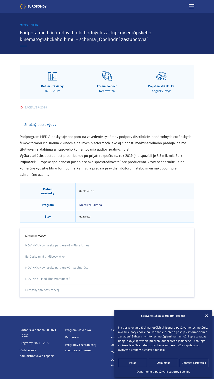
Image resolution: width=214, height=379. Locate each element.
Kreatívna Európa (90, 204)
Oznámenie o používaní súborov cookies (163, 371)
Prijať (132, 362)
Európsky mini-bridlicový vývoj (45, 256)
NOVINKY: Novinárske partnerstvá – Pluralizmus (57, 245)
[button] (206, 316)
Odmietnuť (163, 362)
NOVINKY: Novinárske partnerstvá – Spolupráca (56, 267)
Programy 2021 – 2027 (35, 343)
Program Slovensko (78, 330)
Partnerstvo (72, 337)
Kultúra (24, 24)
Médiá (34, 24)
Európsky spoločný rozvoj (42, 289)
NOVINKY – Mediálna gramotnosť (47, 278)
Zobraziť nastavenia (194, 362)
